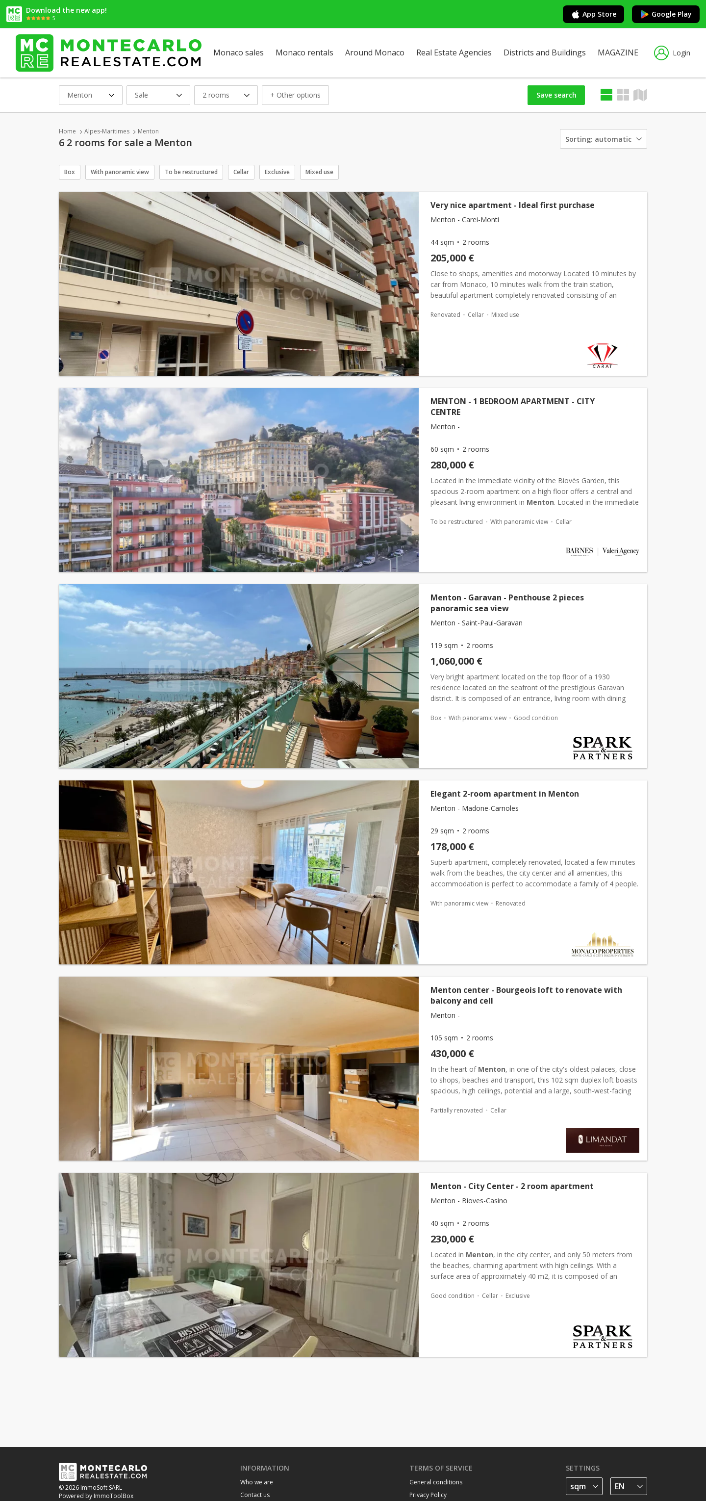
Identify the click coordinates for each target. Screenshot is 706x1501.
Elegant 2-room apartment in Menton (504, 793)
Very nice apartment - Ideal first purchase (512, 205)
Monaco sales (238, 52)
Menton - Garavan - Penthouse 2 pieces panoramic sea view (507, 603)
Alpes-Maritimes (106, 131)
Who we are (256, 1482)
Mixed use (319, 172)
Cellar (241, 172)
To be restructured (191, 172)
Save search (556, 95)
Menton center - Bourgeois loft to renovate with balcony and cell (526, 995)
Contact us (255, 1495)
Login (672, 53)
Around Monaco (374, 52)
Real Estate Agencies (454, 52)
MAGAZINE (618, 52)
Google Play (666, 14)
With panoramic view (120, 172)
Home (67, 131)
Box (69, 172)
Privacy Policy (428, 1495)
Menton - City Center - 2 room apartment (512, 1186)
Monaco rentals (304, 52)
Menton (148, 131)
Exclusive (277, 172)
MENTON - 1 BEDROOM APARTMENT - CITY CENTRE (512, 406)
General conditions (435, 1482)
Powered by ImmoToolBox (96, 1496)
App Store (593, 14)
